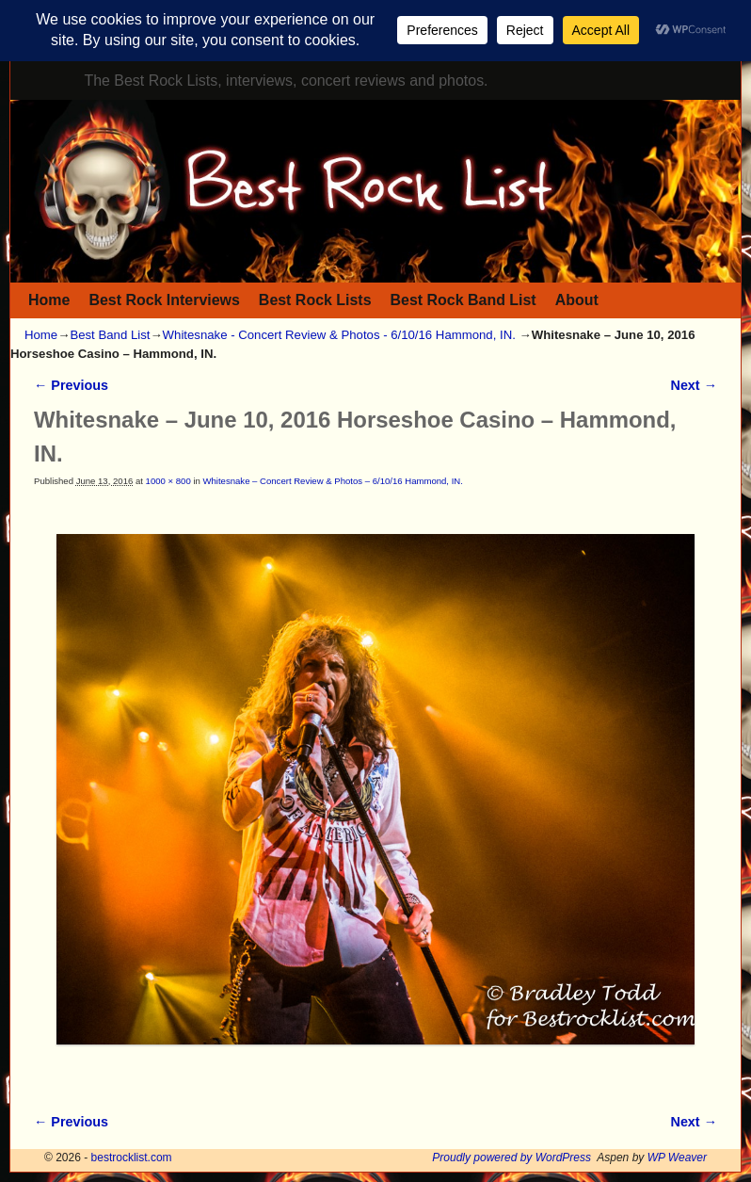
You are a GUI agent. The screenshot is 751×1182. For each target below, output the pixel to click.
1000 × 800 (168, 481)
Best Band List (110, 335)
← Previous (71, 385)
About (577, 300)
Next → (694, 385)
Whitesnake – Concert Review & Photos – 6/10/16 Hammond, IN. (332, 481)
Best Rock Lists (315, 300)
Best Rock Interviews (163, 300)
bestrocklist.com (131, 1157)
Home (49, 300)
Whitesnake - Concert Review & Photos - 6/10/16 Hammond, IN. (339, 335)
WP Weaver (677, 1157)
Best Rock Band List (463, 300)
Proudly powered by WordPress (511, 1157)
